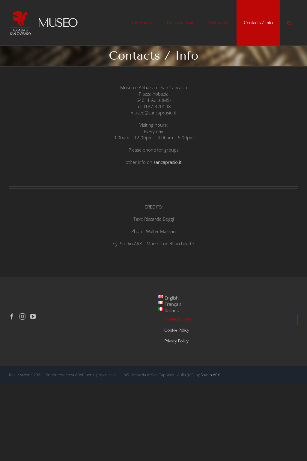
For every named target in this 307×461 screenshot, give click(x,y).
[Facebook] (12, 317)
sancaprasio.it (167, 162)
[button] (289, 23)
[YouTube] (33, 317)
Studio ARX (210, 374)
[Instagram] (22, 317)
